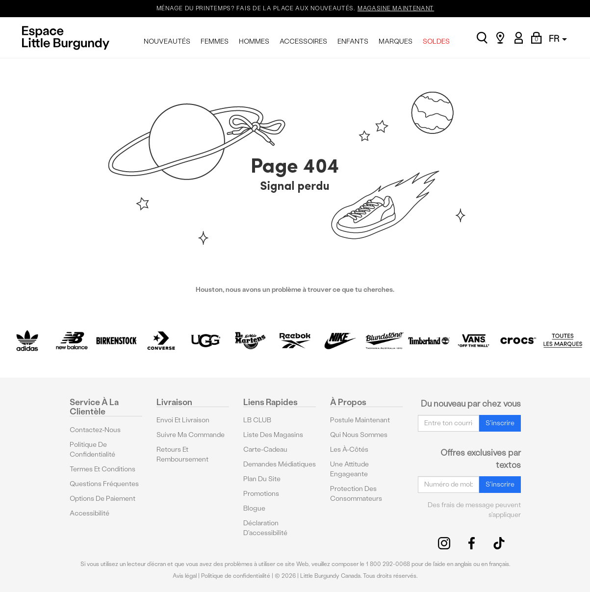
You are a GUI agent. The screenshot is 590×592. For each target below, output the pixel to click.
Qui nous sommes (358, 435)
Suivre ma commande (190, 435)
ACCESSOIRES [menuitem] (303, 41)
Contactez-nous (95, 430)
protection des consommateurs (356, 494)
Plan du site (262, 479)
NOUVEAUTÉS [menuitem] (167, 41)
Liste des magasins (273, 435)
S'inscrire (500, 423)
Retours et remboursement (182, 454)
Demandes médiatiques (279, 464)
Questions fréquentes (104, 484)
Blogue (254, 508)
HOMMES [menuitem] (254, 41)
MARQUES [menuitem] (395, 41)
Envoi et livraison (182, 420)
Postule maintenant (360, 420)
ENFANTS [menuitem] (352, 41)
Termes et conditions (102, 469)
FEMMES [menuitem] (215, 41)
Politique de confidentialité (92, 449)
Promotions (261, 493)
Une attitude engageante (349, 469)
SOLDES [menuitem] (436, 41)
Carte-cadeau (265, 449)
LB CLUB (257, 420)
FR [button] (558, 38)
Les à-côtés (349, 449)
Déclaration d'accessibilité (265, 528)
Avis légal (185, 575)
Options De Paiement (102, 498)
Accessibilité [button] (89, 513)
